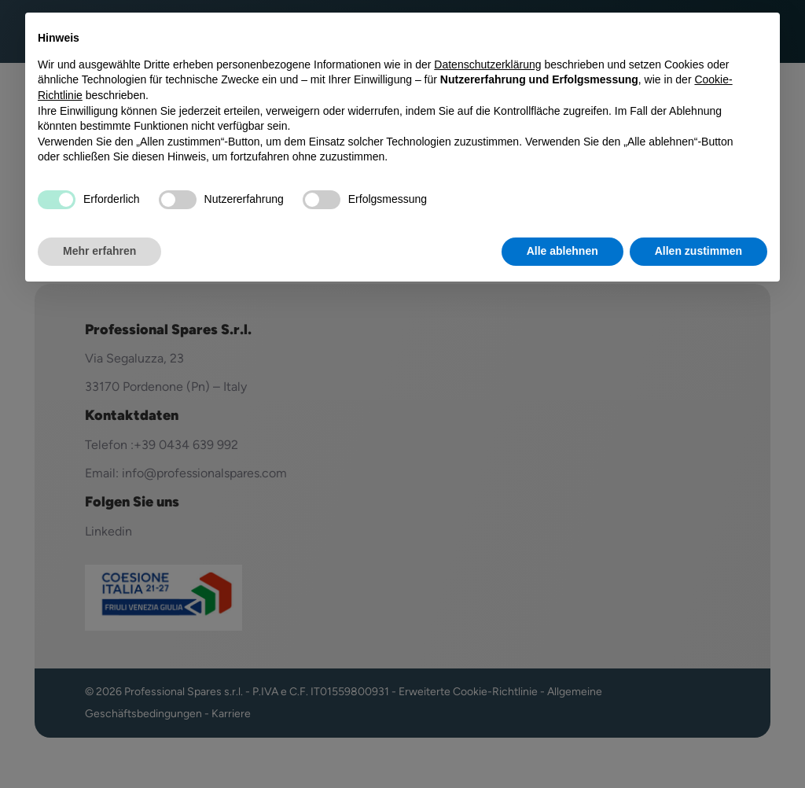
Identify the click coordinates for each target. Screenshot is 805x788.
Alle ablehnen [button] (562, 251)
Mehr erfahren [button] (99, 251)
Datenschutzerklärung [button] (487, 64)
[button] (759, 37)
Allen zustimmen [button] (698, 251)
